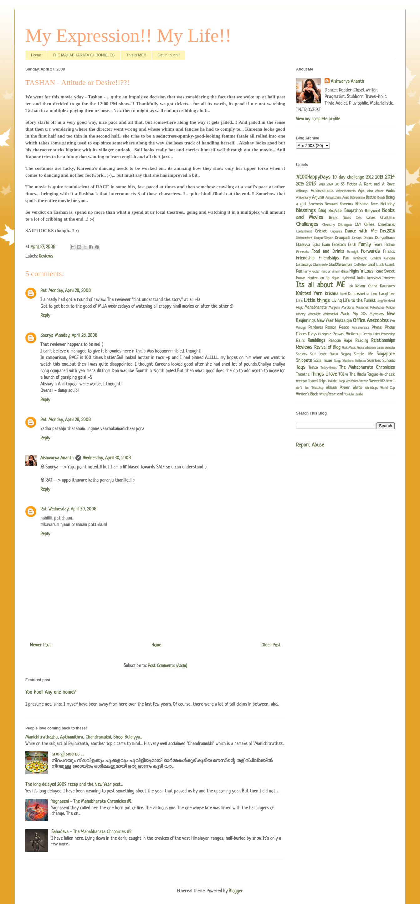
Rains (300, 341)
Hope (335, 278)
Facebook (339, 245)
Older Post (270, 645)
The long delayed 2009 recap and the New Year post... (73, 784)
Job (351, 286)
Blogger (236, 891)
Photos (390, 328)
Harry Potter (312, 272)
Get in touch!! (168, 55)
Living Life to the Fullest (353, 300)
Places (301, 334)
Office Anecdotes (371, 321)
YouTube (349, 394)
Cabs (358, 218)
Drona (368, 238)
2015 (300, 184)
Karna (372, 286)
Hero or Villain (329, 272)
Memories (362, 308)
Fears (377, 245)
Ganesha (389, 258)
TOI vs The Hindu (352, 375)
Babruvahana (357, 198)
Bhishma (361, 204)
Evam (326, 245)
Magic (299, 308)
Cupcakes (336, 231)
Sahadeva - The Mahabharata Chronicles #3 (91, 831)
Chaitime (387, 218)
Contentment (304, 231)
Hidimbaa (344, 272)
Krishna (331, 293)
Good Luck (376, 265)
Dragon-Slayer (323, 238)
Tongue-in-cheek (381, 375)
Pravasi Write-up (346, 334)
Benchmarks (316, 204)
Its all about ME (320, 286)
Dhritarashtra (304, 238)
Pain (392, 321)
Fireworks (302, 252)
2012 (369, 177)
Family (364, 245)
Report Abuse (310, 445)
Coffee (369, 225)
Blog (322, 210)
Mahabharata (316, 308)
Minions (390, 308)
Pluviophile (324, 334)
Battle (371, 198)
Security (301, 354)
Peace (344, 328)
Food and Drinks (327, 251)
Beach (381, 198)
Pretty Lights (371, 334)
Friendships (329, 258)
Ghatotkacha (320, 265)
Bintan (374, 204)
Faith (352, 245)
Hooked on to (318, 278)
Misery (300, 314)
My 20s (359, 314)
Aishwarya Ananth (57, 458)
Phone (376, 328)
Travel (313, 381)
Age (361, 191)
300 (337, 184)
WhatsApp (317, 388)
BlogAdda (335, 211)
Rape (348, 341)
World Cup (387, 388)
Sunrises (374, 361)
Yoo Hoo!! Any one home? (50, 692)
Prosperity (388, 334)
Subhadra (360, 361)
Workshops (371, 388)
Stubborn (347, 361)
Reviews (46, 256)
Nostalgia (343, 320)
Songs (337, 361)
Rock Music (349, 348)
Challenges (307, 224)
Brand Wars (340, 218)
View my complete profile (318, 119)
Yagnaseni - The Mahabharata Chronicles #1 (91, 801)
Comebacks (386, 225)
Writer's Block (307, 394)
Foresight (352, 252)
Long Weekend (386, 301)
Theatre (303, 375)
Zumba (359, 394)
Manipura (334, 308)
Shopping (346, 354)
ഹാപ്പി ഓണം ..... (67, 754)
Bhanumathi (331, 204)
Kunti (343, 294)
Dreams (356, 238)
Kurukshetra (358, 294)
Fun (346, 258)
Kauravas (387, 286)
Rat (43, 290)
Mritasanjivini (330, 314)
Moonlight (314, 314)
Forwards (370, 251)
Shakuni (334, 354)
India (360, 278)
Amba (390, 191)
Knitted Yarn (309, 294)
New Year (325, 320)
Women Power (338, 388)
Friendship (305, 258)
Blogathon (353, 210)
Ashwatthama (333, 198)
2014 (390, 177)
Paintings (301, 328)
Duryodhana (385, 238)
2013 (379, 177)
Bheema (346, 204)
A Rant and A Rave (377, 184)
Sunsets (388, 361)
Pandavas (315, 328)
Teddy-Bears (328, 368)
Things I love (324, 374)
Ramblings (316, 340)
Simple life (363, 354)
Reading (361, 341)
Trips (322, 381)
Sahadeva (370, 348)
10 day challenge (348, 177)
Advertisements (346, 191)
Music (345, 314)
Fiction (389, 245)
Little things (317, 301)
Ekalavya (303, 245)
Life (299, 301)
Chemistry (328, 225)
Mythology (377, 314)
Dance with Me (360, 231)
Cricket (321, 231)
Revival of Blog (327, 347)
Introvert (388, 278)
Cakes (370, 218)
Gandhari (376, 258)
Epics (316, 245)
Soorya (46, 335)
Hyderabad (348, 278)
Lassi (374, 294)
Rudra (360, 348)
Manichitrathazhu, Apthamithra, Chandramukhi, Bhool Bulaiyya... (83, 737)
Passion (330, 328)
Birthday (387, 204)
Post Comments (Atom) (167, 665)
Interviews (374, 278)
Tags (300, 367)
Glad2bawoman (340, 265)
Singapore (385, 354)
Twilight (332, 381)
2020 (329, 184)
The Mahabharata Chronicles (367, 367)
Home (36, 55)
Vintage (363, 381)
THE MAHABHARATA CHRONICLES (84, 55)
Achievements (322, 191)
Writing (323, 394)
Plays (312, 334)
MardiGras (347, 308)
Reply (45, 315)
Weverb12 (377, 381)
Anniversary (303, 198)
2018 (322, 184)
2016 (311, 184)
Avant (345, 198)
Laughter (387, 294)
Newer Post (40, 645)
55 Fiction (349, 184)
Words (357, 388)
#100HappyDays (313, 177)
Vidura (354, 381)
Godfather (360, 265)
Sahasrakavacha (386, 348)
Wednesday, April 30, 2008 (107, 458)
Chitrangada (344, 225)
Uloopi (341, 381)
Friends (389, 252)
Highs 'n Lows (361, 271)
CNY (358, 225)
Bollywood (372, 211)
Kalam (360, 286)
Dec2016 (387, 231)
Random (334, 341)
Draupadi (342, 238)
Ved (348, 381)
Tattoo (313, 368)
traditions (301, 381)
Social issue (323, 361)
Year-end (335, 394)
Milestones (377, 308)
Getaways (304, 265)
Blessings (306, 211)
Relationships (383, 340)
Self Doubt (318, 354)
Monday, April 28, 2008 (69, 290)
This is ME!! (136, 55)
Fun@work (359, 258)
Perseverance (360, 328)
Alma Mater (375, 191)
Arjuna (318, 197)
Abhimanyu (302, 191)
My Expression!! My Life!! (128, 35)
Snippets (304, 360)
